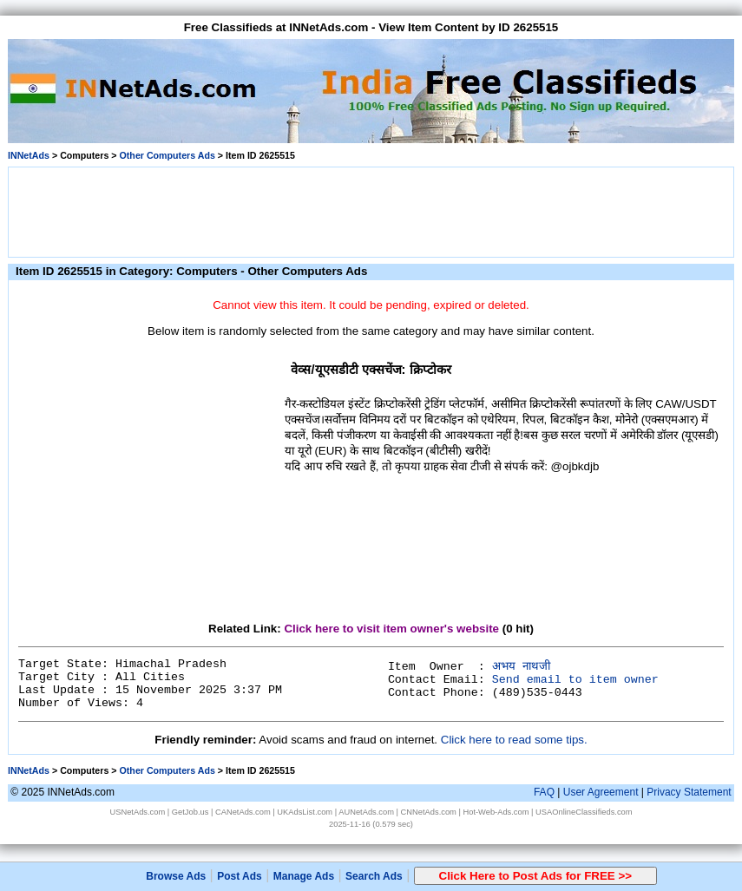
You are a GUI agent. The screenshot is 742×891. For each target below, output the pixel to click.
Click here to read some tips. (514, 739)
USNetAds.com (137, 812)
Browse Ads (176, 876)
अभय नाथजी (521, 666)
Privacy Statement (689, 792)
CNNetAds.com (428, 812)
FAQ (544, 792)
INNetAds (28, 155)
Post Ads (239, 876)
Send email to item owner (575, 679)
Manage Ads (303, 876)
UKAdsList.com (304, 812)
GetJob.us (190, 812)
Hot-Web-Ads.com (496, 812)
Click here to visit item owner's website (391, 628)
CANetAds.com (243, 812)
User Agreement (601, 792)
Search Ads (374, 876)
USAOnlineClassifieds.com (583, 812)
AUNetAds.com (366, 812)
